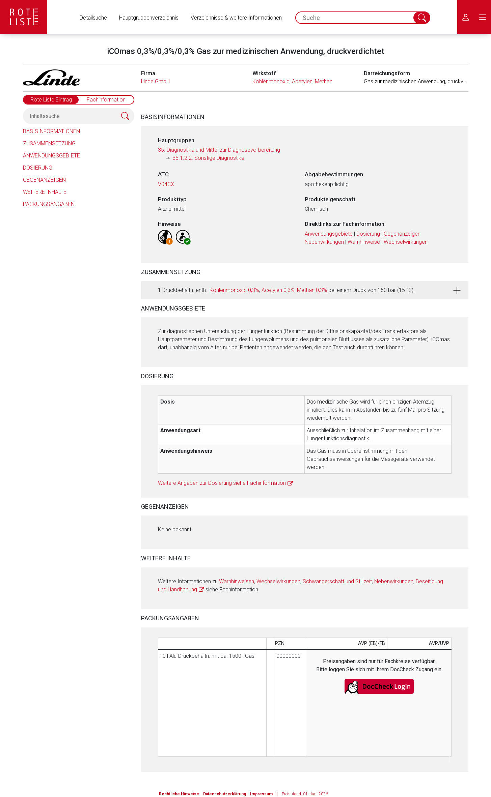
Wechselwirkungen (406, 242)
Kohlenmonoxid (271, 81)
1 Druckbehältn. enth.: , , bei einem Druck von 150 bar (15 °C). (286, 290)
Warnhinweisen (236, 581)
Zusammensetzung (49, 143)
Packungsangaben (49, 204)
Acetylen (302, 81)
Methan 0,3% (312, 290)
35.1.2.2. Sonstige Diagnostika (208, 158)
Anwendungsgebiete (51, 155)
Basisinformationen (51, 131)
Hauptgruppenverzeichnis (149, 17)
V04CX (166, 184)
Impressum (261, 794)
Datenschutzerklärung (224, 794)
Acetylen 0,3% (278, 290)
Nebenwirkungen (324, 242)
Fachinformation (106, 99)
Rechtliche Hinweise (179, 794)
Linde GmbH (155, 81)
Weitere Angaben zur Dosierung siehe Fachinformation (222, 483)
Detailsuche (93, 17)
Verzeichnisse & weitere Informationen (236, 17)
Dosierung (37, 168)
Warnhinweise (364, 242)
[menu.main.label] (482, 16)
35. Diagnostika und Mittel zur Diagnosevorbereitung (219, 150)
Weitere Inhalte (44, 192)
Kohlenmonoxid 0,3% (234, 290)
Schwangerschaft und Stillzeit (337, 581)
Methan (323, 81)
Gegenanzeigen (44, 180)
